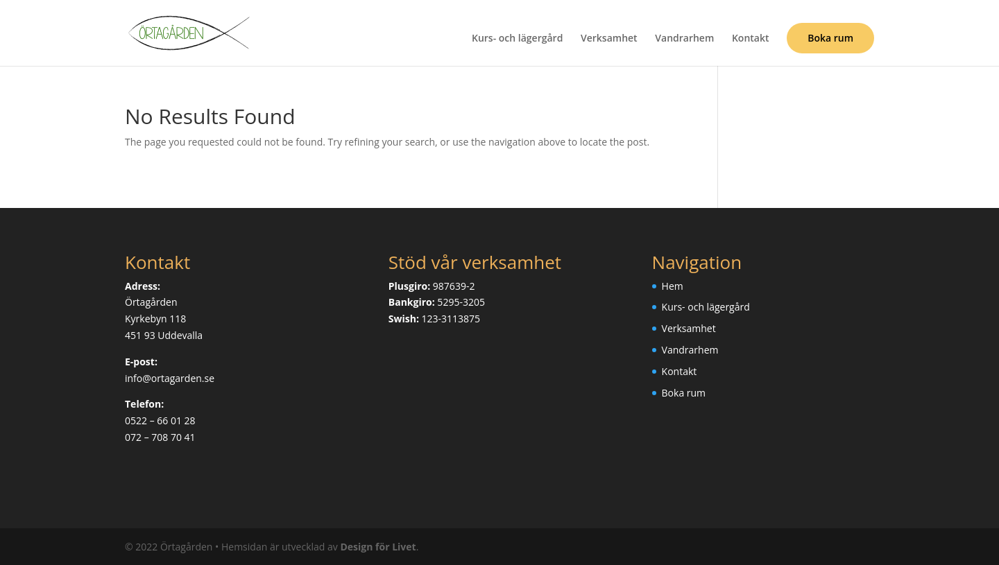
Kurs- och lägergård (517, 38)
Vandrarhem (684, 38)
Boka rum (830, 37)
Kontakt (750, 38)
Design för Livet (378, 546)
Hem (672, 286)
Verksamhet (609, 38)
